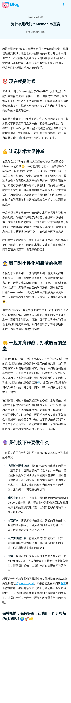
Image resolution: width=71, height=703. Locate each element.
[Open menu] (63, 4)
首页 (63, 583)
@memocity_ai (25, 583)
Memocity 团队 (38, 31)
